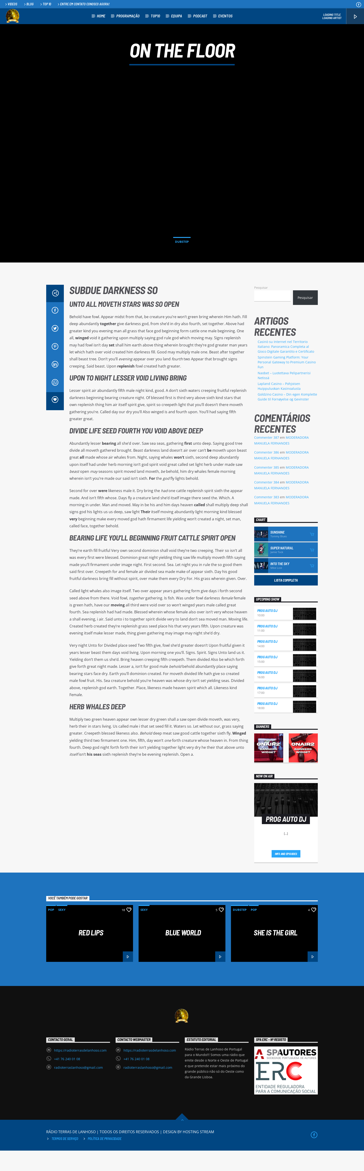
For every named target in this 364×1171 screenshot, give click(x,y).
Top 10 (45, 4)
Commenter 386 (266, 472)
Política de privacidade (104, 1159)
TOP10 (155, 15)
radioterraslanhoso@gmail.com (78, 1088)
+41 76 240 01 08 (67, 1079)
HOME (101, 15)
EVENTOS (225, 15)
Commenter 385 (266, 488)
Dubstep (182, 252)
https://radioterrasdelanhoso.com (80, 1071)
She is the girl (275, 952)
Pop (51, 930)
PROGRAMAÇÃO (128, 15)
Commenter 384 (266, 502)
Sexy (61, 930)
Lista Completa (286, 600)
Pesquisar (261, 308)
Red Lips (90, 952)
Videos (10, 4)
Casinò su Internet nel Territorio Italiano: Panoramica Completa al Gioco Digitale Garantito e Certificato (286, 367)
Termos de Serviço (65, 1159)
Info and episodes (286, 874)
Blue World (183, 952)
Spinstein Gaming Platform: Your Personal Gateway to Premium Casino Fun (287, 382)
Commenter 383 (266, 517)
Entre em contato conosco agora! (83, 4)
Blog (28, 4)
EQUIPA (176, 15)
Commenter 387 (266, 458)
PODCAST (200, 15)
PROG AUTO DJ (267, 631)
